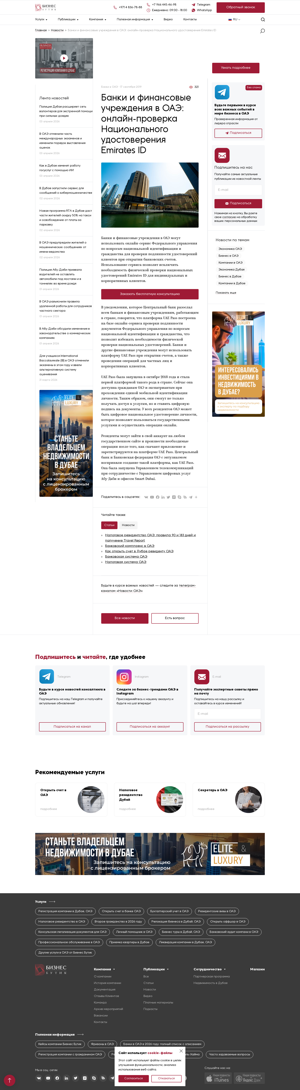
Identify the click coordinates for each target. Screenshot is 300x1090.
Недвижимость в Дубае (211, 983)
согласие (229, 217)
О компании (102, 976)
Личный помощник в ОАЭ (134, 932)
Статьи (109, 525)
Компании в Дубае (232, 283)
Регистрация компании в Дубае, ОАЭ (65, 911)
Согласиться (133, 1078)
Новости (57, 30)
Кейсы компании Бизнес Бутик (60, 1044)
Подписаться (238, 133)
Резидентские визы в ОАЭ (217, 911)
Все (146, 976)
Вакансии (101, 1015)
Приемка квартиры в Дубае (129, 942)
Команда (100, 1002)
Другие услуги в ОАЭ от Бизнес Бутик (65, 952)
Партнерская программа (212, 976)
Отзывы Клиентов (106, 996)
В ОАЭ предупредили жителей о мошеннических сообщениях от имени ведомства (62, 247)
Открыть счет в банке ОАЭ (121, 911)
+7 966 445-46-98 (164, 4)
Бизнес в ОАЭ (229, 256)
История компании (107, 983)
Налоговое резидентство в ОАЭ (61, 921)
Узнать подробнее (235, 67)
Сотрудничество (210, 969)
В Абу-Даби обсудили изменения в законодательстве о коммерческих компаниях (65, 333)
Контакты (190, 19)
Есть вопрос (175, 618)
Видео (168, 19)
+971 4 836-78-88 (130, 7)
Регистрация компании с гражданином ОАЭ (70, 1054)
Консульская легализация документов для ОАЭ (72, 932)
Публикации (68, 19)
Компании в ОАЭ (231, 262)
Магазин (257, 969)
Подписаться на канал (72, 726)
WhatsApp (204, 10)
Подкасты (150, 1009)
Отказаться (166, 1078)
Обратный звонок (240, 7)
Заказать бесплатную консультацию (150, 294)
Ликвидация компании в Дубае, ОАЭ (185, 942)
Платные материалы (158, 1002)
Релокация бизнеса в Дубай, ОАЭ (176, 921)
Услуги (41, 19)
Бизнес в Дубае (230, 276)
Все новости (125, 618)
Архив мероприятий (108, 1009)
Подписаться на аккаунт (150, 726)
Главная (41, 30)
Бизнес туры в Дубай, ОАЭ (181, 932)
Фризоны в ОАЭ (102, 1044)
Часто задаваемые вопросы (229, 1054)
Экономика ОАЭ (230, 249)
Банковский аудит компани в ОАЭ (234, 932)
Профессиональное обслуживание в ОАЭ (69, 942)
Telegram (203, 4)
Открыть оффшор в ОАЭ (227, 921)
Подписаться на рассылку (227, 726)
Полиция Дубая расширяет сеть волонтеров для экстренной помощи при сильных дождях (66, 111)
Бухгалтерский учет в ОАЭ (169, 911)
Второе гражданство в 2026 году (118, 921)
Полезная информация (135, 19)
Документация (104, 989)
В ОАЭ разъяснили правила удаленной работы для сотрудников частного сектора (65, 306)
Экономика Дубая (232, 269)
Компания (97, 19)
